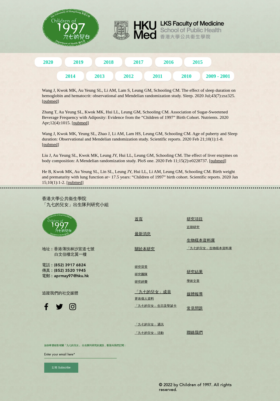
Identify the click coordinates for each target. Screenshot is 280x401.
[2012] (128, 76)
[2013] (99, 76)
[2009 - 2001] (218, 76)
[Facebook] (46, 306)
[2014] (70, 76)
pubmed (50, 101)
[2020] (48, 62)
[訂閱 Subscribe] (61, 368)
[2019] (78, 62)
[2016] (168, 62)
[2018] (108, 62)
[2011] (157, 76)
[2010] (186, 76)
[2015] (197, 62)
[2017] (138, 62)
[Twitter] (59, 306)
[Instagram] (72, 306)
